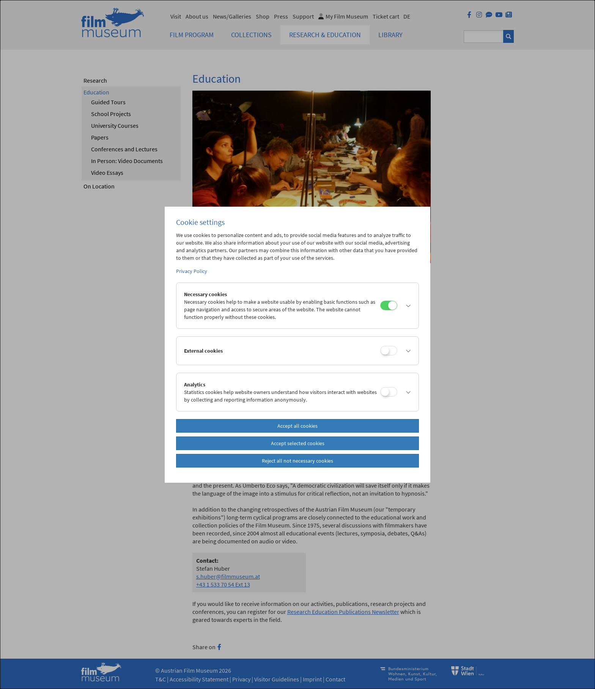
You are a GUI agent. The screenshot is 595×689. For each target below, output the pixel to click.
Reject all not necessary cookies (297, 460)
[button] (406, 305)
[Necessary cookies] (388, 305)
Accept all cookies (297, 425)
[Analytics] (388, 392)
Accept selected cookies (297, 443)
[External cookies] (388, 350)
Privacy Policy (191, 271)
